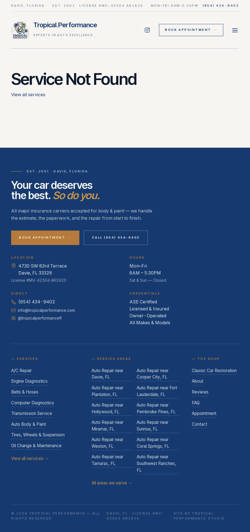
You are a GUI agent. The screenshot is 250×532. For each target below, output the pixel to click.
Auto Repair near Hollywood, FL (107, 408)
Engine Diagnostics (29, 381)
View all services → (30, 458)
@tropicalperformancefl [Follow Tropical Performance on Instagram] (36, 318)
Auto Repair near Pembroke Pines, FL (156, 408)
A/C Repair (21, 370)
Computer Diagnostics (32, 402)
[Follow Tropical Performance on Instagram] (147, 30)
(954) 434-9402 (221, 6)
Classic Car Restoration (214, 370)
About (197, 381)
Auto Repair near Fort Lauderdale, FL (157, 391)
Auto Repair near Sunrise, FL (152, 426)
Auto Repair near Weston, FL (107, 443)
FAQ (196, 402)
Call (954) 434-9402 (116, 237)
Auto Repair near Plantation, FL (107, 391)
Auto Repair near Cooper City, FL (152, 374)
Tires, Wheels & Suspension (38, 434)
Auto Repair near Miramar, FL (107, 426)
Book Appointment (191, 30)
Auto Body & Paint (28, 424)
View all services (28, 94)
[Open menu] (235, 30)
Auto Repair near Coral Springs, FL (153, 443)
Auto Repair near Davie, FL (107, 374)
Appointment (204, 413)
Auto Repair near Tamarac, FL (107, 460)
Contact (199, 424)
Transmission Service (31, 413)
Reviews (200, 392)
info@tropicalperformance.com (43, 310)
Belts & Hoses (24, 392)
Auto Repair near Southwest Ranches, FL (156, 463)
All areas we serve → (112, 483)
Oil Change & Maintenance (36, 445)
